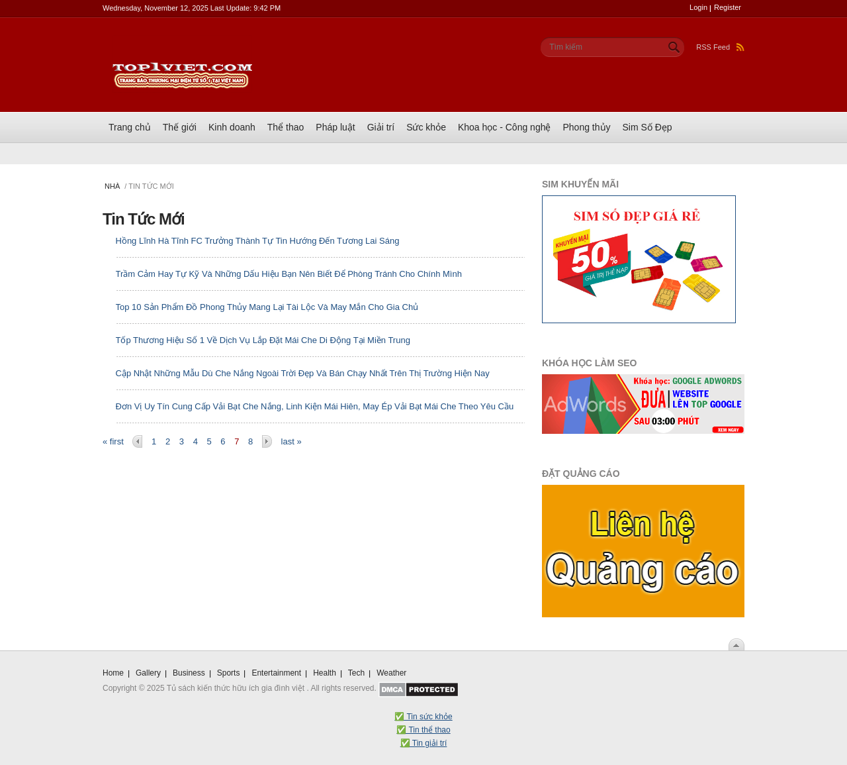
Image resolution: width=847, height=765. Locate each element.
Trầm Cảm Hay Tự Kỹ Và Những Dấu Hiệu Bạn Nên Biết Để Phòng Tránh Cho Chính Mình (289, 274)
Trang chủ (130, 127)
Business (189, 673)
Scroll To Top (736, 644)
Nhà (112, 186)
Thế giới (180, 127)
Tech (356, 673)
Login (698, 7)
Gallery (148, 673)
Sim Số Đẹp (647, 127)
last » (291, 441)
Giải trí (380, 127)
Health (324, 673)
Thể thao (285, 127)
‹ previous (137, 441)
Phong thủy (586, 127)
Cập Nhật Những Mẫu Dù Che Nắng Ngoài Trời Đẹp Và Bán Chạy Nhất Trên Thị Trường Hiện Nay (303, 373)
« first (113, 441)
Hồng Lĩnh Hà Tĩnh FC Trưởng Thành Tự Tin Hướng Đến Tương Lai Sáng (258, 241)
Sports (228, 673)
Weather (391, 673)
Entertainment (276, 673)
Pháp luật (335, 127)
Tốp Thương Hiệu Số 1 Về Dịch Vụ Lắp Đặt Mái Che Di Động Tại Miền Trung (263, 340)
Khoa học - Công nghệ (504, 127)
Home (113, 673)
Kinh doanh (231, 127)
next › (267, 441)
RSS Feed (720, 47)
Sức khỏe (426, 127)
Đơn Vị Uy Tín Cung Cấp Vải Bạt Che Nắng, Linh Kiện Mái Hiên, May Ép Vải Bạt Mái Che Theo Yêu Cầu (315, 406)
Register (727, 7)
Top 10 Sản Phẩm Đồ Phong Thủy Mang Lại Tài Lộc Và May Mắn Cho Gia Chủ (267, 307)
